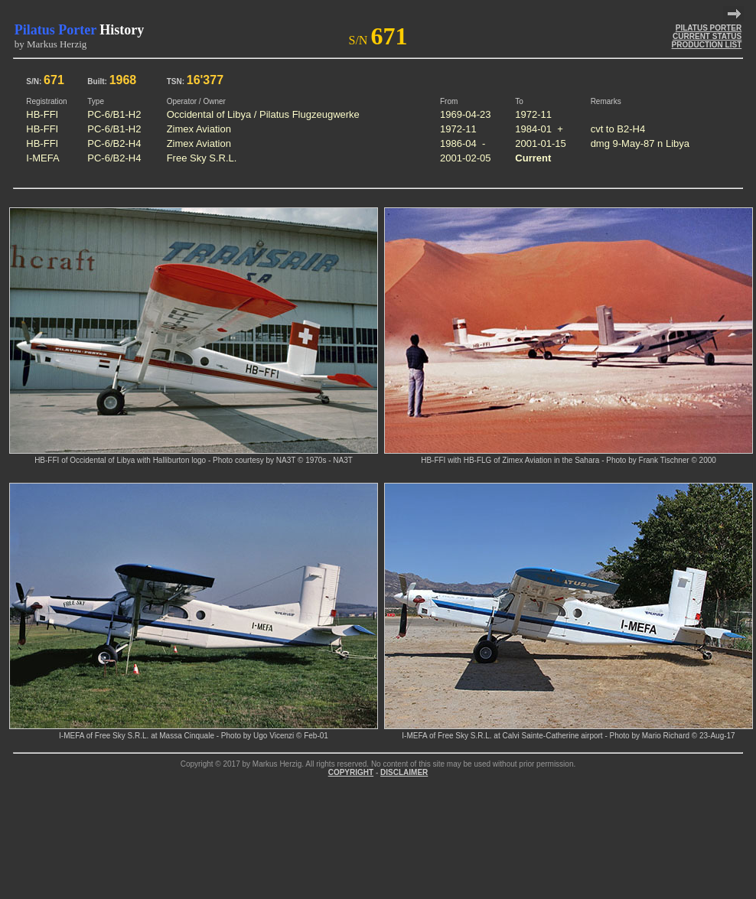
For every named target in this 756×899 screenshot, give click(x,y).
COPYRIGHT (350, 772)
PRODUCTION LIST (707, 45)
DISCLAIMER (404, 772)
